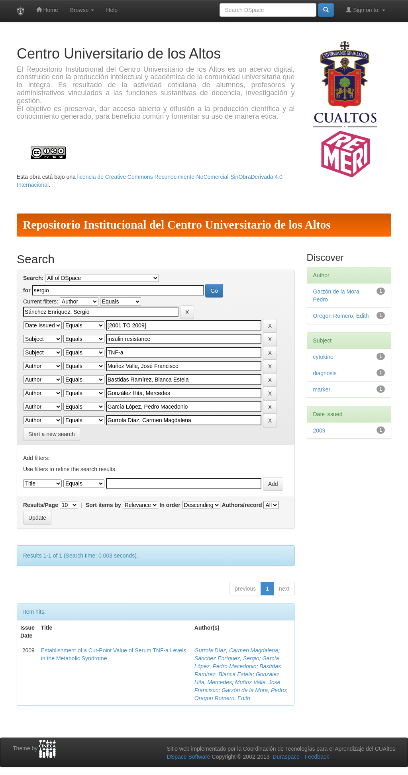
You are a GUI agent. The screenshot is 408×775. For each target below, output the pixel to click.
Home (47, 9)
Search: (33, 278)
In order (170, 505)
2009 (319, 430)
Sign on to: (365, 9)
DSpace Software (188, 756)
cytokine (323, 357)
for (27, 290)
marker (322, 389)
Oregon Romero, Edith (222, 698)
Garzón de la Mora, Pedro (254, 690)
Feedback (316, 756)
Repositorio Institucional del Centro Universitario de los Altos (177, 224)
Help (112, 10)
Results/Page (40, 505)
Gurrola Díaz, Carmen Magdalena (236, 650)
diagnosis (325, 373)
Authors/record (242, 505)
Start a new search (51, 434)
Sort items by (103, 505)
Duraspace (286, 756)
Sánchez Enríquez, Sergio (226, 658)
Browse (82, 10)
